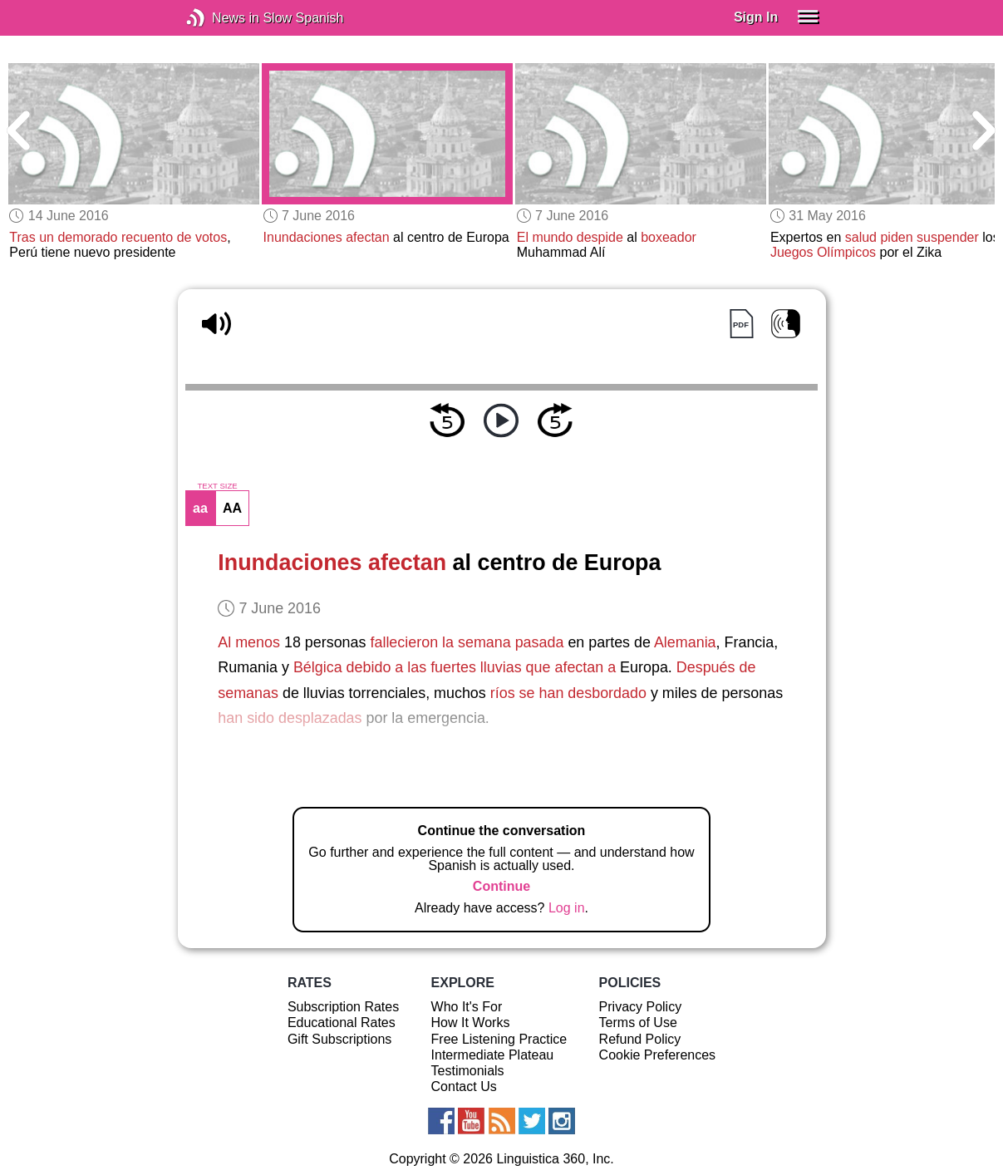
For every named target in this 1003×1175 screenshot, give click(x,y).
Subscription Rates (343, 1007)
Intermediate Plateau (492, 1055)
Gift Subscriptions (339, 1039)
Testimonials (467, 1071)
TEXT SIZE (217, 486)
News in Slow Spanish (220, 18)
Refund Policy (640, 1039)
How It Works (470, 1022)
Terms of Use (638, 1022)
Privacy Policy (640, 1007)
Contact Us (464, 1086)
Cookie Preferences (657, 1055)
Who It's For (467, 1007)
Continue (501, 886)
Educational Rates (342, 1022)
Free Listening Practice (499, 1039)
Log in (566, 908)
